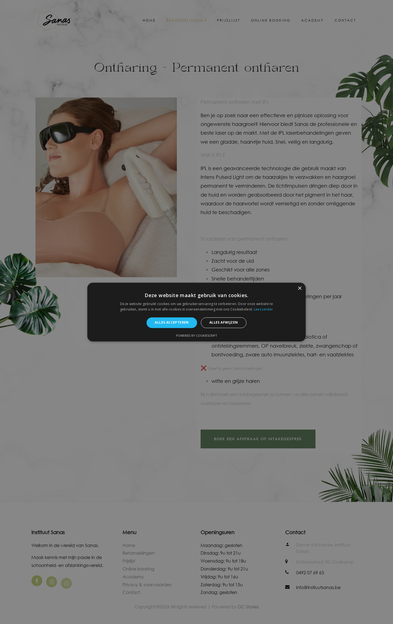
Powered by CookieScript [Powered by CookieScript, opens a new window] (196, 335)
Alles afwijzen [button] (223, 322)
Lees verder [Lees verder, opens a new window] (263, 309)
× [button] (299, 288)
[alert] (196, 312)
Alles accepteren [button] (172, 322)
